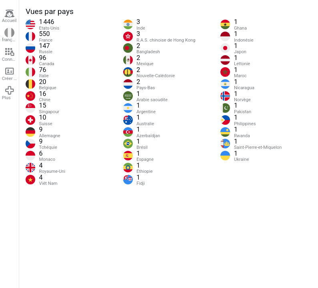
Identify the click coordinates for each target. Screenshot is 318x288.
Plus (8, 92)
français (10, 35)
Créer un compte (10, 73)
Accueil (9, 16)
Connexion (10, 54)
